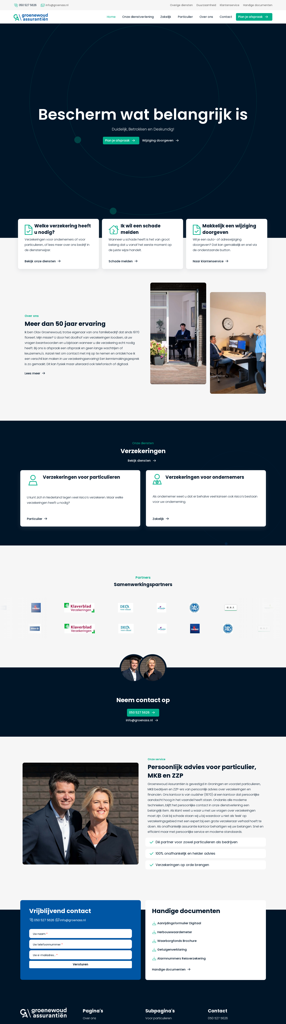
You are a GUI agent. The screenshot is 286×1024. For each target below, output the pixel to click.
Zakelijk (158, 537)
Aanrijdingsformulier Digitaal (179, 942)
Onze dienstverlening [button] (138, 17)
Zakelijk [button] (165, 17)
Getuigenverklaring (172, 968)
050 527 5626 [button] (139, 712)
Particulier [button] (185, 17)
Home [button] (111, 17)
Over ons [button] (206, 17)
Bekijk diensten (139, 479)
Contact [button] (226, 17)
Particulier (34, 537)
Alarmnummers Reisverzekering (181, 977)
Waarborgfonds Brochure (177, 959)
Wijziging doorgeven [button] (157, 140)
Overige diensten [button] (181, 5)
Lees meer (32, 392)
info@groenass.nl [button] (139, 720)
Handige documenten (169, 988)
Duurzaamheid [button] (206, 5)
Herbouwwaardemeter (174, 950)
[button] (31, 17)
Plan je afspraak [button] (250, 17)
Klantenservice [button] (229, 5)
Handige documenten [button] (257, 5)
